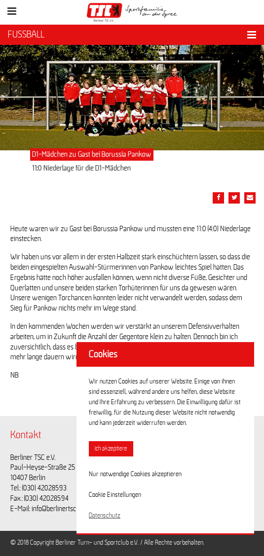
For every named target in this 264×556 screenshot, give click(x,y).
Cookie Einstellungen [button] (115, 494)
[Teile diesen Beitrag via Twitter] (234, 198)
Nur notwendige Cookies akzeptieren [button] (135, 474)
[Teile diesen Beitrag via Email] (250, 198)
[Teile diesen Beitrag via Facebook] (218, 198)
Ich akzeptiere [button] (111, 449)
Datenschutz (104, 515)
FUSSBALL (26, 34)
